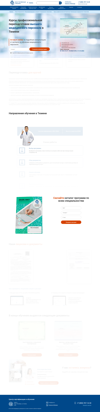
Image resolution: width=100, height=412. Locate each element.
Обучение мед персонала (51, 8)
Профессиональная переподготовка (33, 8)
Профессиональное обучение (14, 8)
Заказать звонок (87, 405)
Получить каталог (71, 222)
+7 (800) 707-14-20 (84, 2)
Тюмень (31, 2)
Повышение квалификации (23, 8)
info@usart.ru (68, 2)
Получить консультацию (39, 49)
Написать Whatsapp (70, 3)
